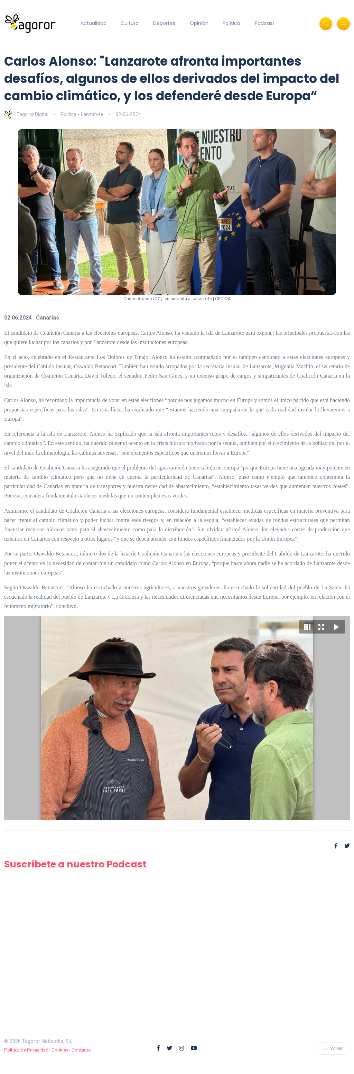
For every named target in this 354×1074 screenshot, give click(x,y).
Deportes (164, 23)
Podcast (264, 23)
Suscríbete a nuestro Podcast (75, 864)
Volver (333, 1048)
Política (231, 23)
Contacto (81, 1050)
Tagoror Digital (26, 114)
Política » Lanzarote (81, 114)
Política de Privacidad (26, 1050)
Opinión (199, 23)
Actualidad (93, 23)
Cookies (60, 1050)
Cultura (130, 23)
